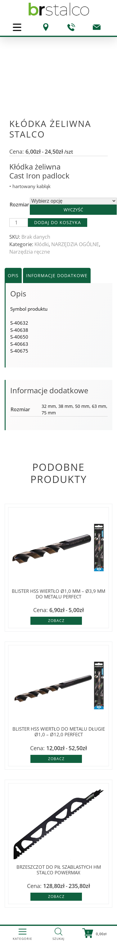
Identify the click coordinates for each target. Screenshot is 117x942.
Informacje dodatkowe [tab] (57, 275)
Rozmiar (19, 204)
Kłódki (41, 244)
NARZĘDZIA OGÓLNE (75, 244)
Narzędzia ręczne (29, 251)
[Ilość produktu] (18, 222)
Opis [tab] (13, 275)
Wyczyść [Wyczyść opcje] (73, 210)
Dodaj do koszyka (57, 222)
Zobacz (56, 620)
